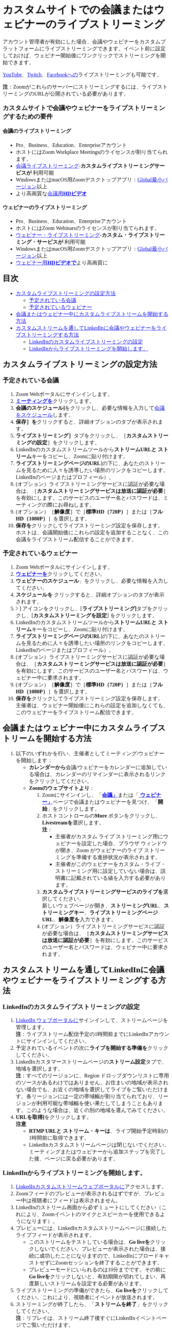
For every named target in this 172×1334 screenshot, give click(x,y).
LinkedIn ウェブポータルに (47, 1020)
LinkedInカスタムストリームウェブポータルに (70, 1186)
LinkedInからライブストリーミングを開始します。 (88, 348)
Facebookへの (62, 74)
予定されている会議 (52, 300)
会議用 (67, 193)
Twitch (34, 74)
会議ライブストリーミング (47, 166)
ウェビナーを (31, 574)
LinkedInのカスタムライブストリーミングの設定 (86, 342)
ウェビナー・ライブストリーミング (58, 235)
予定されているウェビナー (60, 307)
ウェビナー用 (46, 262)
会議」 (110, 795)
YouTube (12, 74)
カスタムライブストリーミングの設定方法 (66, 293)
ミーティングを (34, 401)
